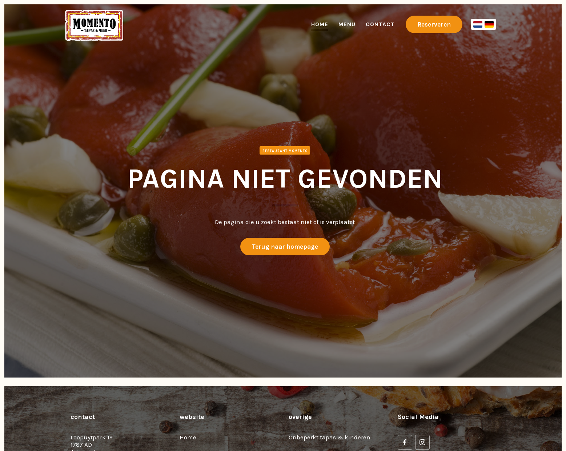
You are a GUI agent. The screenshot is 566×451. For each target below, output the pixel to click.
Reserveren (434, 24)
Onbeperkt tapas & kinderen (329, 437)
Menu (347, 24)
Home (319, 24)
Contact (380, 24)
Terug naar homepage (285, 246)
